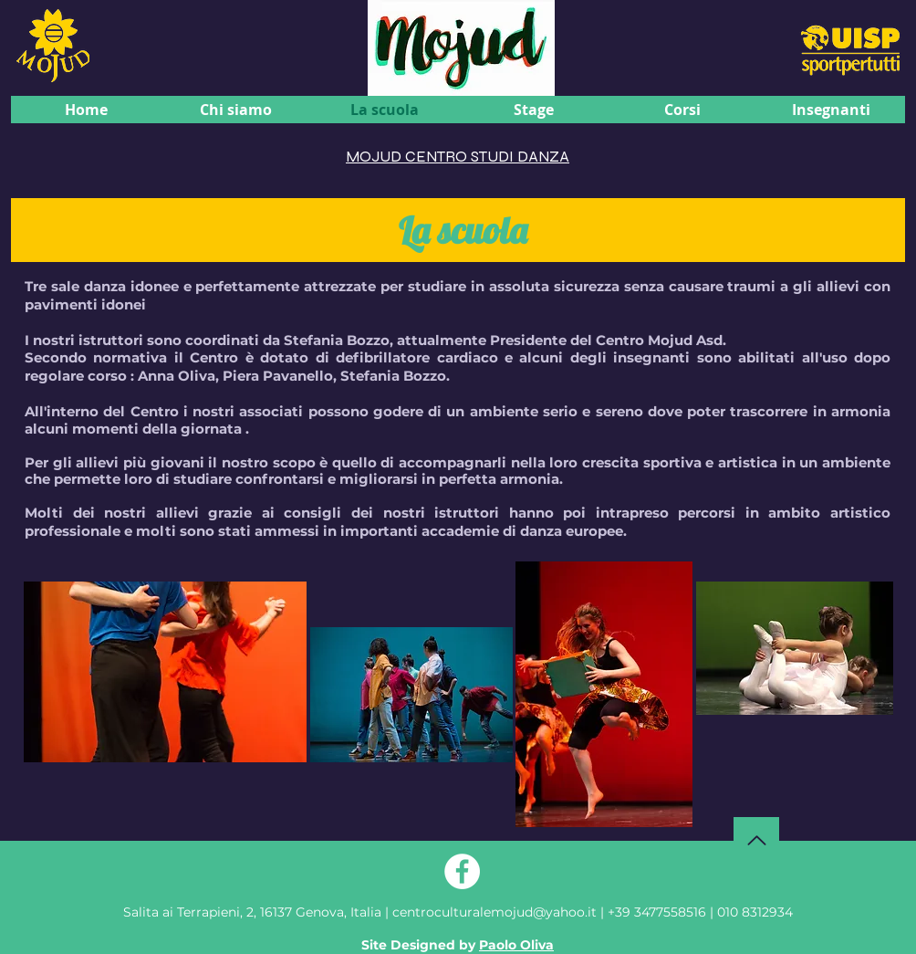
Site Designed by (457, 945)
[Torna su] (756, 840)
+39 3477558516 (657, 912)
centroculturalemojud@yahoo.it (496, 912)
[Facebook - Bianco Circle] (462, 871)
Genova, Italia (252, 912)
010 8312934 (755, 912)
